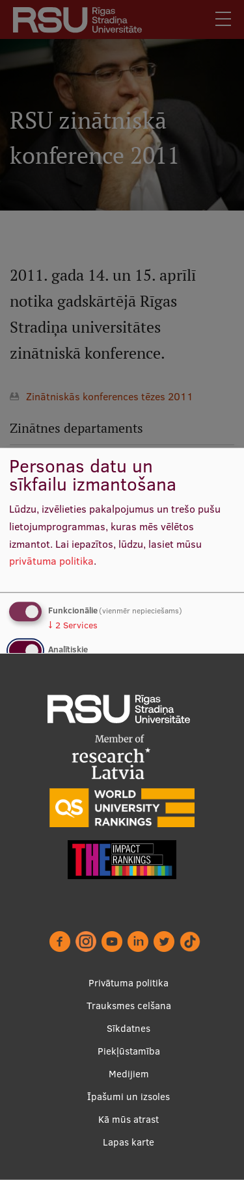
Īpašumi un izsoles (128, 1096)
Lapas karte (128, 1142)
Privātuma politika (128, 983)
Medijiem (129, 1074)
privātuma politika (51, 561)
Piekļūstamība (129, 1051)
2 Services (73, 625)
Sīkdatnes (128, 1028)
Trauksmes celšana (129, 1005)
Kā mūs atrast (128, 1119)
